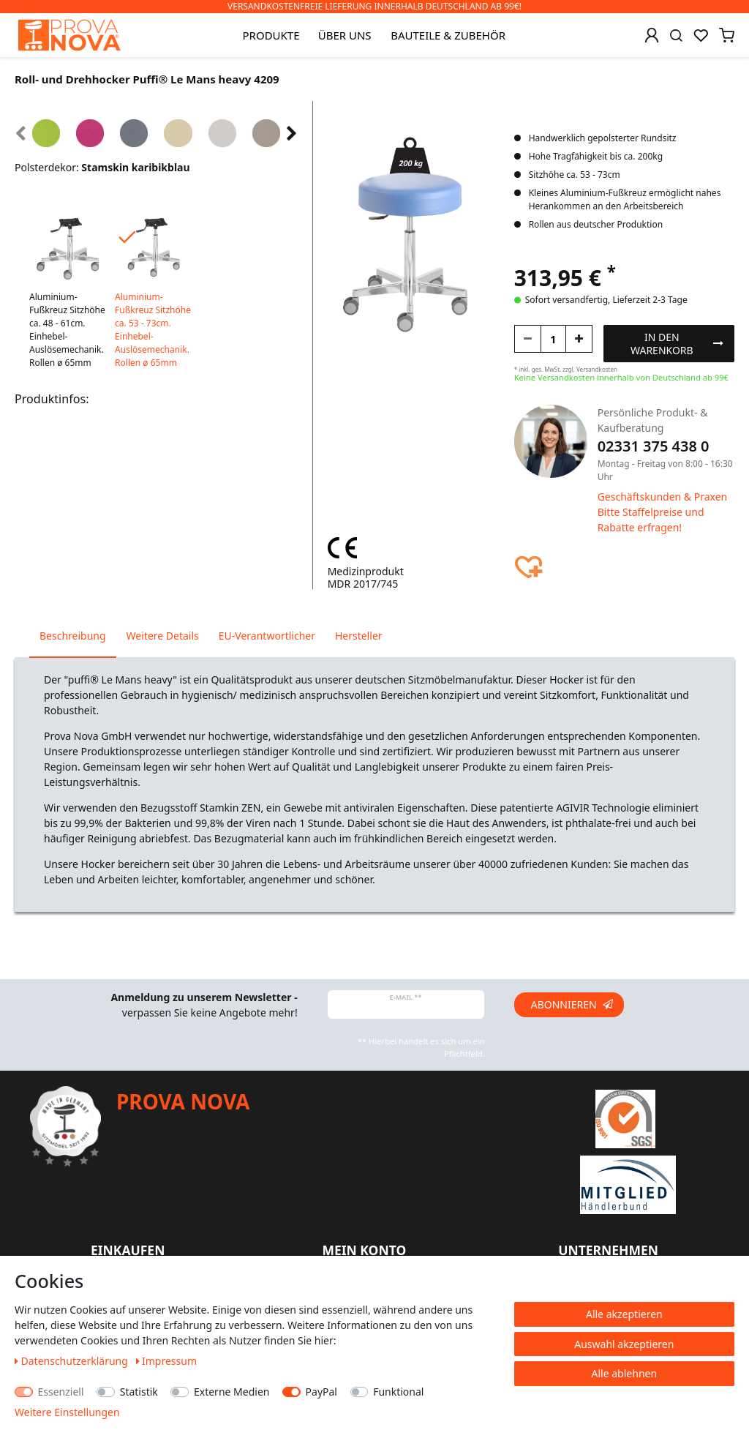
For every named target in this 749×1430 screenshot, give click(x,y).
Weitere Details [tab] (163, 636)
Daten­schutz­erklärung (73, 1361)
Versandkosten (596, 369)
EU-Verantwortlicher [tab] (267, 636)
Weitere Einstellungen (67, 1412)
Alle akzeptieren (624, 1314)
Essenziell (61, 1392)
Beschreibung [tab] (72, 636)
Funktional (398, 1392)
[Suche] (676, 35)
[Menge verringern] (528, 339)
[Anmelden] (651, 35)
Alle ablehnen (625, 1373)
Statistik (139, 1392)
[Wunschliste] (700, 35)
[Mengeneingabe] (553, 339)
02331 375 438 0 (654, 446)
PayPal (321, 1392)
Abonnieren (572, 1004)
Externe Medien (231, 1392)
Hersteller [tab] (359, 636)
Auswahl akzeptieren (624, 1344)
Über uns (345, 35)
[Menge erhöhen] (579, 339)
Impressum (166, 1361)
